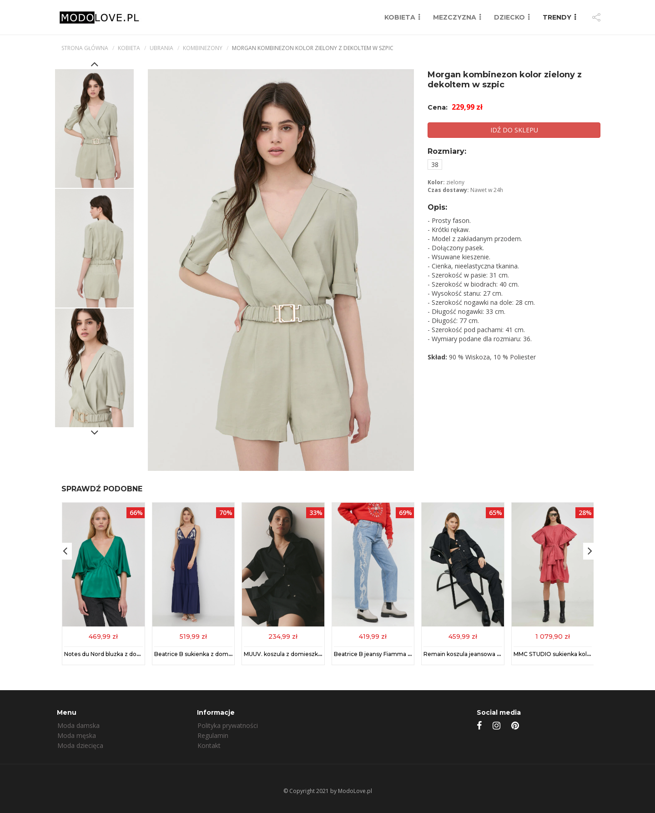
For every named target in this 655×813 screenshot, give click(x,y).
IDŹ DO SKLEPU (514, 130)
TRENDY (557, 17)
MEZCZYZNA (454, 17)
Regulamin (212, 735)
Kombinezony (202, 48)
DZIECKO (509, 17)
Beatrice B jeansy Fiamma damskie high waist (397, 654)
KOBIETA (399, 17)
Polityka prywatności (227, 725)
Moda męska (76, 735)
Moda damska (78, 725)
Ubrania (161, 48)
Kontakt (209, 745)
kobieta (129, 48)
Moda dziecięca (80, 745)
